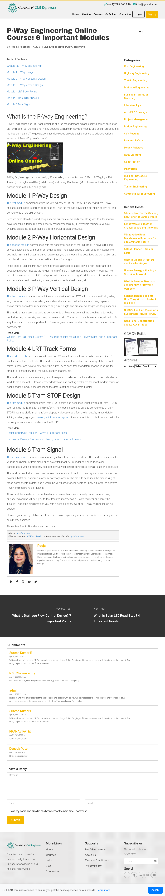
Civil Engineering (134, 66)
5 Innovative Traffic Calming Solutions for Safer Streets (141, 214)
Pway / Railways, (75, 46)
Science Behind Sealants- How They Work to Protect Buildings (140, 299)
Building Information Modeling (136, 96)
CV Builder (110, 14)
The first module (16, 203)
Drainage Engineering (137, 87)
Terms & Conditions (97, 860)
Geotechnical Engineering (139, 193)
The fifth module (16, 402)
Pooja (14, 46)
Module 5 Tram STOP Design (23, 98)
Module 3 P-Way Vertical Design (25, 85)
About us (86, 14)
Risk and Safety (133, 140)
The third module (16, 296)
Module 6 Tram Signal (19, 104)
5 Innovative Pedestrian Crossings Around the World (141, 225)
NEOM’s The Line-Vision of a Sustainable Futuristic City (141, 311)
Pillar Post (34, 536)
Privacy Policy (93, 865)
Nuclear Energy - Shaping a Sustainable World (140, 272)
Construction (132, 161)
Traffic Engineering (135, 80)
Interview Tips (132, 105)
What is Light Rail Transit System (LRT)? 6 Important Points (39, 336)
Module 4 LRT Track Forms (22, 91)
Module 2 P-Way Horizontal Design (26, 78)
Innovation (130, 168)
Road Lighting (132, 154)
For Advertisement (96, 849)
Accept (155, 890)
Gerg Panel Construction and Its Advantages (139, 322)
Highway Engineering (136, 73)
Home (75, 14)
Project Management (137, 119)
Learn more (103, 890)
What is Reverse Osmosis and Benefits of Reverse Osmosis (139, 285)
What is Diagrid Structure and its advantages (139, 261)
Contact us (125, 14)
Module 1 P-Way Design (20, 72)
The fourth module (17, 356)
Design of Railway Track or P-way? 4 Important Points (37, 432)
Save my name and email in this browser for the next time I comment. (48, 811)
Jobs (49, 860)
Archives (129, 366)
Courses (98, 14)
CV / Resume (131, 133)
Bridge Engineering (135, 126)
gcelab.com (23, 533)
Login (139, 14)
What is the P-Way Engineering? (24, 65)
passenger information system (53, 417)
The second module (18, 244)
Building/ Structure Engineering (135, 177)
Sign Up (152, 14)
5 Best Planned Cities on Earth (139, 250)
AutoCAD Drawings (135, 112)
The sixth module (16, 457)
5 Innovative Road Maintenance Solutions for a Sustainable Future (140, 238)
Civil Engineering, (54, 46)
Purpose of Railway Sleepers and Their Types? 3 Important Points (44, 439)
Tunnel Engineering (135, 186)
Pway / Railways (133, 147)
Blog (48, 865)
